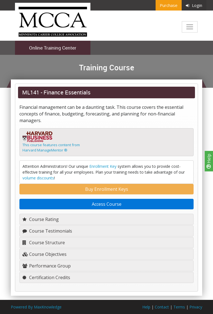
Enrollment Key (102, 166)
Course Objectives (44, 254)
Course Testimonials (47, 231)
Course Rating (40, 219)
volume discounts (38, 178)
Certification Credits (46, 277)
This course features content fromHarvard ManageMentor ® (51, 147)
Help (209, 161)
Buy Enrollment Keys (106, 189)
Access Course (106, 204)
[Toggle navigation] (190, 27)
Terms (179, 307)
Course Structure (43, 243)
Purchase (169, 5)
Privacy (195, 307)
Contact (162, 307)
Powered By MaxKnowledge (36, 307)
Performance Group (46, 266)
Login (194, 5)
